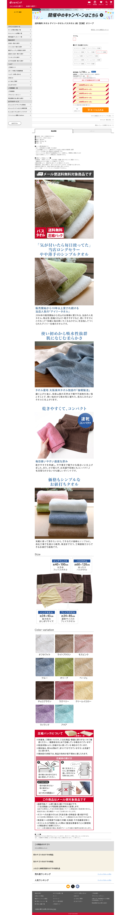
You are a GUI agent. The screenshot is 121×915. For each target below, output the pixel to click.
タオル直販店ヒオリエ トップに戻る (101, 115)
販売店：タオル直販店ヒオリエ (100, 30)
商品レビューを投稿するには (103, 125)
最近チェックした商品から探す (17, 50)
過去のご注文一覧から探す (15, 54)
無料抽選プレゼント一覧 (15, 37)
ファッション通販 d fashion (16, 115)
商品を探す (38, 893)
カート (55, 896)
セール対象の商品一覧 (14, 30)
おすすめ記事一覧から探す (15, 61)
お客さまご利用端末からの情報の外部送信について (100, 899)
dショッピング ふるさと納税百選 (17, 108)
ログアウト (15, 123)
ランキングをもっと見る (104, 874)
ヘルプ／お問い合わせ (14, 74)
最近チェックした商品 (41, 898)
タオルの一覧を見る (105, 119)
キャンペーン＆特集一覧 (15, 33)
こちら (54, 909)
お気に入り (77, 111)
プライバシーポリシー (14, 95)
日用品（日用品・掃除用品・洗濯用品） (61, 9)
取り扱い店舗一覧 (40, 904)
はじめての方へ (12, 85)
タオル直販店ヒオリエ (41, 848)
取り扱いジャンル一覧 (41, 901)
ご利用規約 (11, 91)
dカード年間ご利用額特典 (15, 71)
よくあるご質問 (12, 81)
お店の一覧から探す (14, 43)
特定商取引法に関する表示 (15, 98)
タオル (81, 9)
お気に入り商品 (39, 896)
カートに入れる (95, 109)
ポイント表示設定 (58, 901)
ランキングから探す (14, 57)
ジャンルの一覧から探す (15, 47)
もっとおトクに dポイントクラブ (17, 112)
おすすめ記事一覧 (58, 893)
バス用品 (75, 9)
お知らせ (10, 78)
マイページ (56, 898)
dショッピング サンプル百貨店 (17, 105)
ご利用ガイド (12, 67)
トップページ (36, 9)
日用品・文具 (45, 9)
